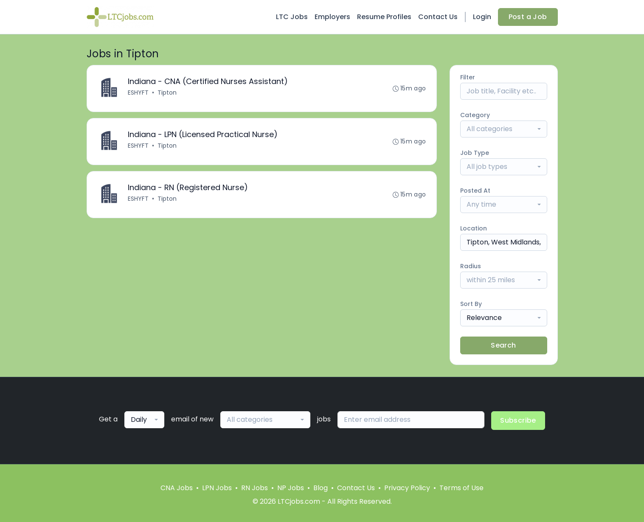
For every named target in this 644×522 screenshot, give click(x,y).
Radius (470, 266)
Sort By (471, 304)
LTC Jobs (292, 17)
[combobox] (503, 129)
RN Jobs (254, 488)
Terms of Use (461, 488)
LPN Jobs (217, 488)
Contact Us (438, 17)
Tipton (167, 92)
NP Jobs (290, 488)
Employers (332, 17)
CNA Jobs (176, 488)
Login (482, 17)
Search (503, 345)
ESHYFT (138, 92)
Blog (320, 488)
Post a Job (528, 17)
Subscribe (518, 420)
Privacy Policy (407, 488)
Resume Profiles (384, 17)
